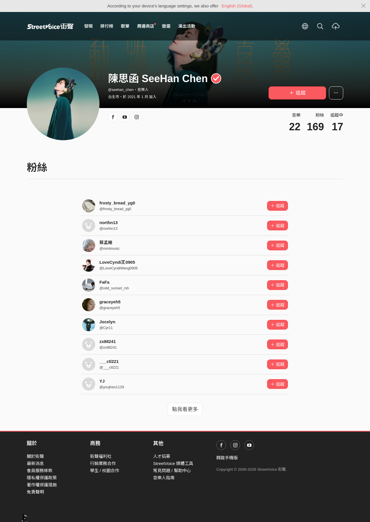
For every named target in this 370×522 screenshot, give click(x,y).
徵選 (166, 26)
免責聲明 (35, 491)
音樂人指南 (163, 477)
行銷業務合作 (103, 463)
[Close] (363, 6)
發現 (88, 26)
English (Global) (237, 5)
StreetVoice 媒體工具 (173, 463)
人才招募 (161, 456)
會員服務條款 (39, 470)
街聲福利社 (100, 456)
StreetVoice (50, 26)
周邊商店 (146, 26)
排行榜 (106, 26)
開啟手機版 (227, 457)
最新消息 (35, 463)
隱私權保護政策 (42, 477)
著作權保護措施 (42, 484)
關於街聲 (35, 456)
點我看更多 (185, 409)
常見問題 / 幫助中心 (172, 470)
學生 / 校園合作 (104, 470)
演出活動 (186, 26)
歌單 (125, 26)
